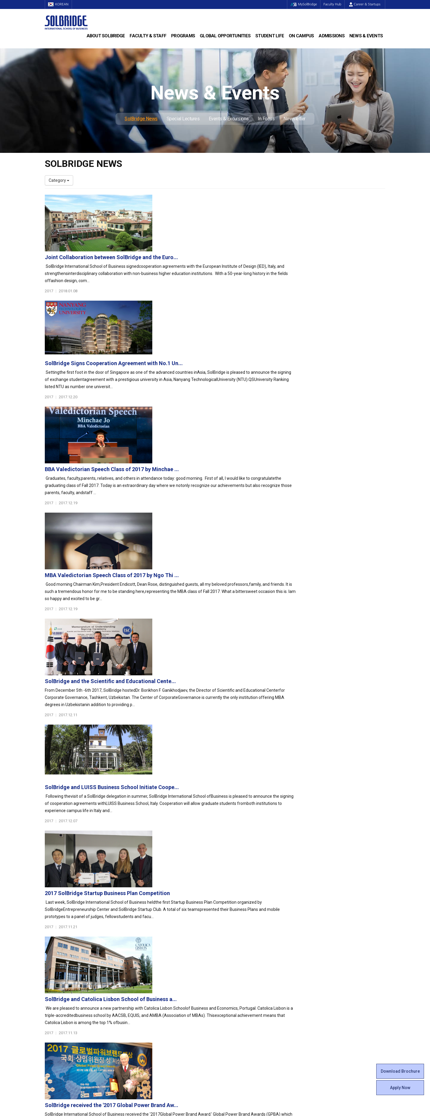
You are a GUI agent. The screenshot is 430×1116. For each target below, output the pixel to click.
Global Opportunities (225, 36)
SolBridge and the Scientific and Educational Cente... (226, 451)
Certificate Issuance (238, 983)
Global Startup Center (239, 953)
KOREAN (60, 4)
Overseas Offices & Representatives (166, 1013)
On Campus (301, 36)
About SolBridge (106, 36)
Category (59, 180)
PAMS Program (147, 1007)
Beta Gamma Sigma (238, 965)
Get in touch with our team (302, 915)
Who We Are (56, 947)
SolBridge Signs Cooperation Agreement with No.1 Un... (230, 263)
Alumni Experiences (238, 971)
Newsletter (294, 119)
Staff (50, 1001)
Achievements (58, 965)
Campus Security (235, 1025)
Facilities (227, 1007)
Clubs (224, 959)
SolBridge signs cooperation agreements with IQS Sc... (229, 765)
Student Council (234, 947)
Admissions (332, 36)
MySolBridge (299, 4)
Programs (183, 36)
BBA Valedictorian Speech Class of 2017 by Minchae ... (228, 326)
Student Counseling (238, 1013)
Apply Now (400, 1087)
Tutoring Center (234, 1019)
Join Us (52, 1007)
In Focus (266, 119)
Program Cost (320, 953)
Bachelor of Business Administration (166, 947)
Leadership (55, 953)
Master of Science (149, 959)
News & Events (366, 36)
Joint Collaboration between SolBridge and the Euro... (227, 200)
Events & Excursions (229, 119)
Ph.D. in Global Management (158, 965)
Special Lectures (183, 119)
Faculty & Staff (148, 36)
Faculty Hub (331, 4)
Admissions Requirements (332, 947)
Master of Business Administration (165, 953)
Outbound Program (150, 1001)
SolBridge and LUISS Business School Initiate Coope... (228, 514)
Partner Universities (150, 995)
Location (53, 971)
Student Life (269, 36)
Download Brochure (400, 1071)
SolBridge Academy (151, 971)
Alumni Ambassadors (152, 1019)
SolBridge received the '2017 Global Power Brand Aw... (228, 702)
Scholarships (319, 959)
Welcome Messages (64, 959)
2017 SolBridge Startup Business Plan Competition (223, 577)
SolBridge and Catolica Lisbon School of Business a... (227, 639)
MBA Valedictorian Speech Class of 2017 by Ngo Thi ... (228, 388)
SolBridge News (141, 119)
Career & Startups (364, 4)
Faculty (51, 995)
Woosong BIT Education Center (248, 977)
